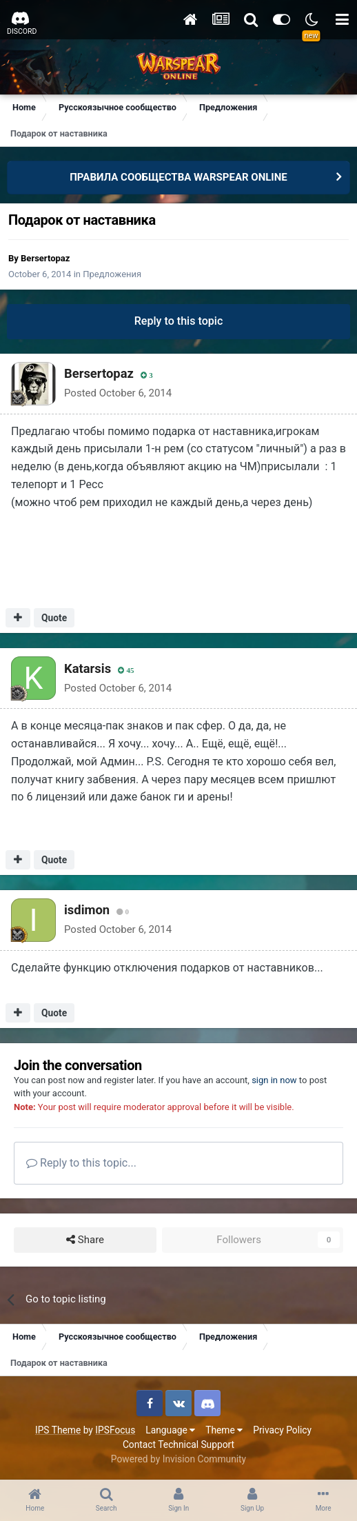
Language (170, 1430)
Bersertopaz (45, 258)
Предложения (112, 274)
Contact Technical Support (178, 1444)
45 (126, 670)
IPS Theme (58, 1430)
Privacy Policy (282, 1430)
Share (85, 1240)
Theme (224, 1430)
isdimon (87, 910)
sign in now (274, 1080)
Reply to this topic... (81, 1162)
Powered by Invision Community (178, 1458)
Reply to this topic (178, 321)
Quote (54, 617)
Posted (118, 393)
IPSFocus (115, 1430)
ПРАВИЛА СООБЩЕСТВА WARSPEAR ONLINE (178, 177)
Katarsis (87, 668)
